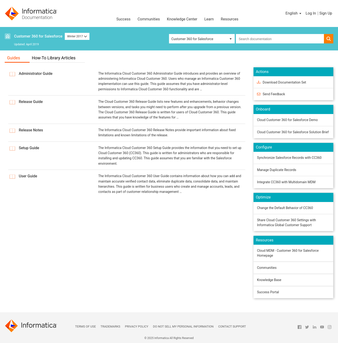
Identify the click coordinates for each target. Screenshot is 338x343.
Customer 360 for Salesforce (38, 36)
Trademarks (110, 326)
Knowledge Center (182, 19)
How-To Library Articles (54, 57)
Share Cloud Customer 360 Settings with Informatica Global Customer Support (286, 222)
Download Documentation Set (284, 82)
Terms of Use (85, 326)
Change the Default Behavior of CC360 (285, 208)
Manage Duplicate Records (276, 170)
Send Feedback (274, 94)
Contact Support (232, 326)
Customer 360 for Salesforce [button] (192, 39)
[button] (293, 13)
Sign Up (325, 13)
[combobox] (280, 38)
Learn (209, 19)
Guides (13, 57)
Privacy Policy (136, 326)
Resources (229, 19)
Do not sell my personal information (183, 326)
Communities (149, 19)
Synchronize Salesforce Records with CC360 (289, 158)
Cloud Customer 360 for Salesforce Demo (287, 120)
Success (123, 19)
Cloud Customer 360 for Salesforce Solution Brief (293, 132)
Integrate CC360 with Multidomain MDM (286, 182)
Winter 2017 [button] (77, 36)
